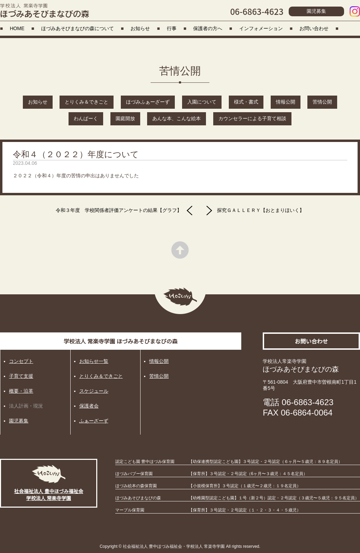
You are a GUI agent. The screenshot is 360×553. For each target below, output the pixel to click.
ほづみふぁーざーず (148, 102)
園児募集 (316, 11)
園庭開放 (125, 118)
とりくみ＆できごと (86, 102)
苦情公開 (322, 102)
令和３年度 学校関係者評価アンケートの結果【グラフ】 (126, 210)
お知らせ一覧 (93, 361)
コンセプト (21, 361)
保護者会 (89, 406)
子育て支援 (21, 376)
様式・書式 (246, 102)
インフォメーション (261, 28)
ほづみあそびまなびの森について (77, 28)
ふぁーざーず (93, 420)
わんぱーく (86, 118)
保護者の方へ (207, 28)
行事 (172, 28)
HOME (17, 28)
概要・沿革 (21, 391)
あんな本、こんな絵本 (176, 118)
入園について (201, 102)
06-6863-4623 (257, 11)
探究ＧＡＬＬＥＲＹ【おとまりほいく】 (253, 210)
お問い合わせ (313, 28)
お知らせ (140, 28)
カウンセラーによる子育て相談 (252, 118)
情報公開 (285, 102)
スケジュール (93, 391)
